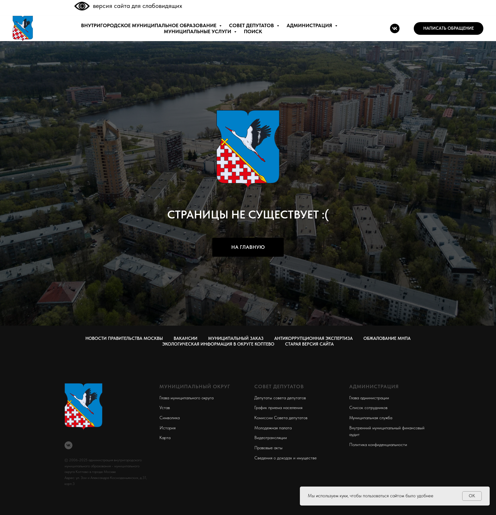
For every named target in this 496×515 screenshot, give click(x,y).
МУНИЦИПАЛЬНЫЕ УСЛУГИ (198, 31)
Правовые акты (268, 447)
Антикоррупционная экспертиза (313, 338)
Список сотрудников (368, 407)
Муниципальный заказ (236, 338)
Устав (164, 407)
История (167, 427)
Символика (169, 417)
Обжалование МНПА (387, 338)
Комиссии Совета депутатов (280, 417)
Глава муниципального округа (186, 397)
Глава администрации (369, 397)
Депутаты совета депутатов (280, 397)
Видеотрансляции (270, 437)
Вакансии (185, 338)
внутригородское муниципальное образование (149, 25)
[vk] (395, 28)
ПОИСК (253, 31)
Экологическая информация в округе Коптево (218, 343)
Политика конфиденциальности (378, 444)
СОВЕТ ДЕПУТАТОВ (252, 25)
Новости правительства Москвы (124, 338)
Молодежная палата (273, 427)
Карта (164, 437)
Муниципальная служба (370, 417)
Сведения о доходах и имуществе (285, 457)
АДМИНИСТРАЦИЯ (310, 25)
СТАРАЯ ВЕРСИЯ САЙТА (309, 343)
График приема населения (278, 407)
